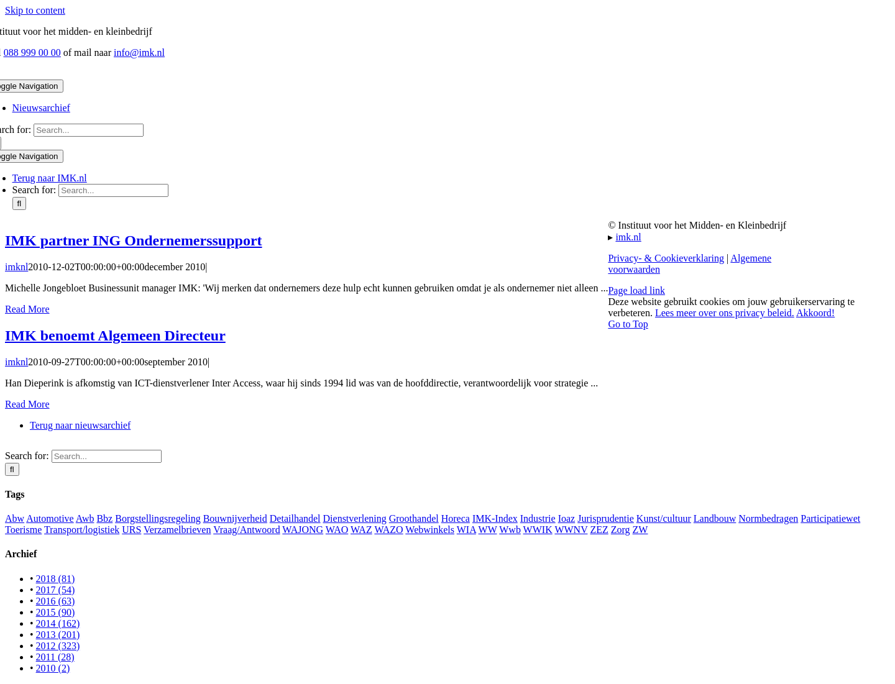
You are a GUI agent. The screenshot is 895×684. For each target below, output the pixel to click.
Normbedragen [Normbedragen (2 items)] (768, 518)
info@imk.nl (139, 52)
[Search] (19, 203)
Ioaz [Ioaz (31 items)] (567, 518)
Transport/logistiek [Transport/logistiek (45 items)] (81, 529)
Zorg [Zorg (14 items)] (620, 529)
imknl (16, 267)
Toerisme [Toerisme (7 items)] (23, 529)
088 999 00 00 (32, 52)
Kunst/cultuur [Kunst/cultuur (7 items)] (663, 518)
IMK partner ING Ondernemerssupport (133, 240)
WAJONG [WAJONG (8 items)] (302, 529)
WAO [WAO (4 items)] (337, 529)
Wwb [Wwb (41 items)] (510, 529)
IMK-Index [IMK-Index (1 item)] (495, 518)
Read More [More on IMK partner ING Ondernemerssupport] (27, 309)
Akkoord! (815, 313)
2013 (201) (58, 634)
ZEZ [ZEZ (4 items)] (599, 529)
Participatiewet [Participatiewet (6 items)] (830, 518)
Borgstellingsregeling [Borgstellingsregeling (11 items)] (157, 518)
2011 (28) (55, 657)
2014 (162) (58, 623)
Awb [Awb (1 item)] (85, 518)
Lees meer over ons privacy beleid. (724, 313)
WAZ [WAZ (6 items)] (361, 529)
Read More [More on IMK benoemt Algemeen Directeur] (27, 404)
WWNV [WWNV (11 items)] (570, 529)
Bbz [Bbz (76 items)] (104, 518)
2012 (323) (58, 646)
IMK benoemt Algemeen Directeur (115, 335)
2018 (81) (55, 578)
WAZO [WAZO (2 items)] (388, 529)
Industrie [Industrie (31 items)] (538, 518)
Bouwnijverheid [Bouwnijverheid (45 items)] (235, 518)
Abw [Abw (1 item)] (14, 518)
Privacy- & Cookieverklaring (666, 258)
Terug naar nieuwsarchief (80, 425)
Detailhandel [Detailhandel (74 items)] (295, 518)
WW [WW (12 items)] (488, 529)
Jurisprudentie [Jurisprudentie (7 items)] (605, 518)
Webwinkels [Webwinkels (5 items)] (429, 529)
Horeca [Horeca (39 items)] (455, 518)
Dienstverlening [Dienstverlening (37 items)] (355, 518)
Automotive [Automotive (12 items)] (49, 518)
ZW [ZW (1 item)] (640, 529)
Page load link (636, 290)
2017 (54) (55, 590)
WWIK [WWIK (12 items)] (538, 529)
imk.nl (628, 237)
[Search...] (89, 130)
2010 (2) (53, 668)
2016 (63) (55, 601)
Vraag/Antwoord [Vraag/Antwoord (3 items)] (246, 529)
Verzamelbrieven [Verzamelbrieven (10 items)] (177, 529)
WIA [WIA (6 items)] (466, 529)
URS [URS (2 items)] (131, 529)
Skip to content (35, 10)
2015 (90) (55, 612)
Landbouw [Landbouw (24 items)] (715, 518)
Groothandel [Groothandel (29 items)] (414, 518)
